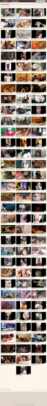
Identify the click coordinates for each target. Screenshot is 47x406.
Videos (17, 1)
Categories (13, 1)
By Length (8, 6)
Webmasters (33, 404)
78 (45, 6)
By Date (2, 6)
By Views (5, 6)
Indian (6, 1)
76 (42, 6)
